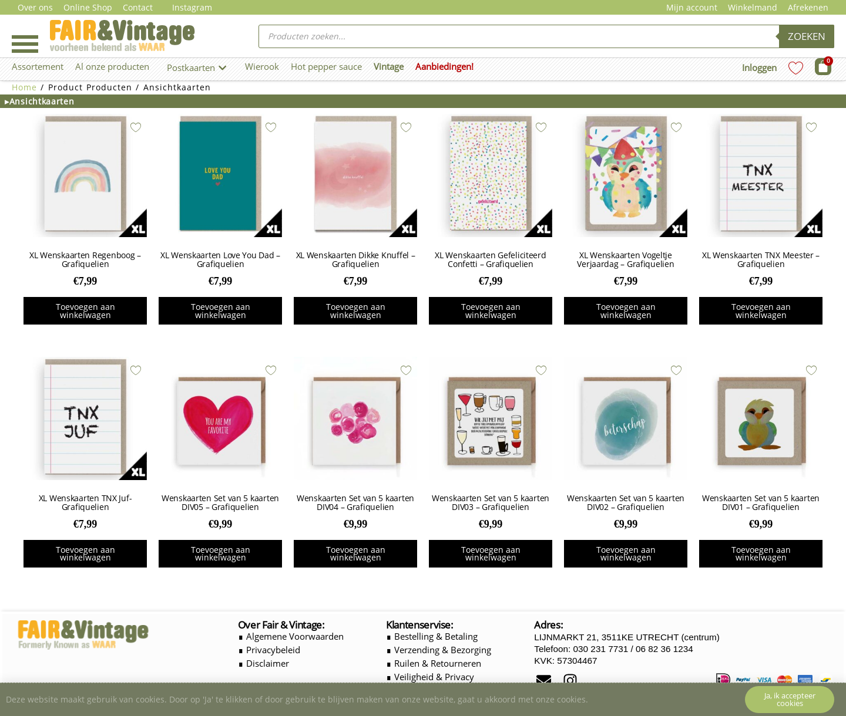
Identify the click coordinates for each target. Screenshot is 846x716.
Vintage (389, 66)
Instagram (192, 7)
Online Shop (87, 7)
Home (24, 87)
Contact (138, 7)
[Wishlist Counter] (795, 67)
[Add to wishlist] (135, 127)
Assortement (37, 66)
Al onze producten (112, 66)
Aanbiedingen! (444, 66)
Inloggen (759, 67)
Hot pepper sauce (326, 66)
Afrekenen (808, 7)
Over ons (35, 7)
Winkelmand (752, 7)
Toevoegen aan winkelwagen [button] (85, 310)
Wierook (262, 66)
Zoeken (806, 36)
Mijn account (691, 7)
